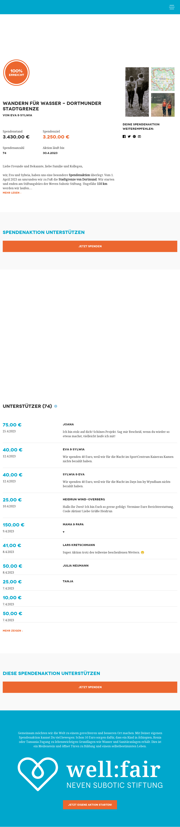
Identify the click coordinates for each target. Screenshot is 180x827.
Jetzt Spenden (90, 246)
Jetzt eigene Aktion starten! (90, 805)
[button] (124, 136)
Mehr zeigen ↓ (14, 631)
